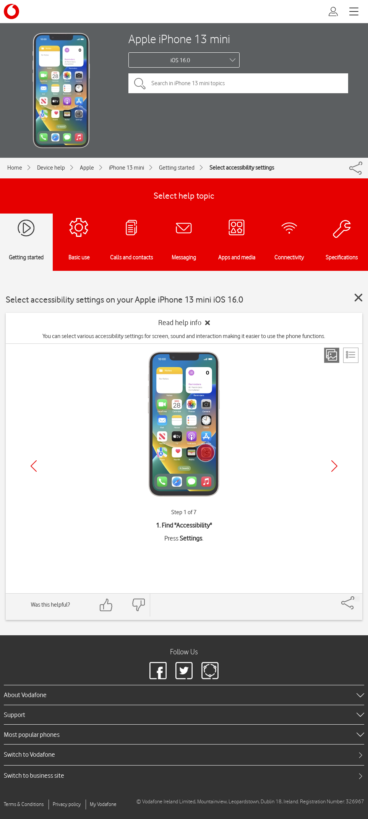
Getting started (177, 167)
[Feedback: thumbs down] (138, 605)
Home (14, 167)
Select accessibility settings (241, 167)
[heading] (184, 695)
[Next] (334, 466)
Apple (87, 167)
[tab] (184, 754)
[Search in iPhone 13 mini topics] (238, 83)
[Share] (357, 599)
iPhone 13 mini (126, 167)
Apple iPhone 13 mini (179, 39)
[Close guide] (358, 297)
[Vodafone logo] (11, 11)
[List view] (350, 355)
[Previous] (34, 466)
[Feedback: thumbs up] (106, 605)
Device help (51, 167)
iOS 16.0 (180, 60)
